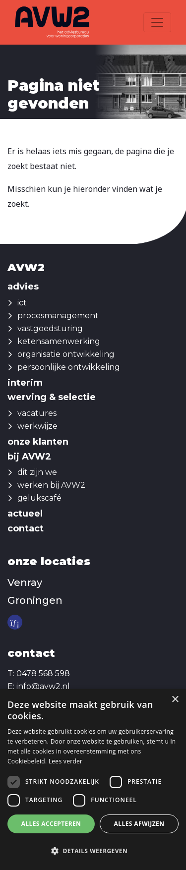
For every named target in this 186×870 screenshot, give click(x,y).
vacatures (37, 413)
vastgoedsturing (50, 328)
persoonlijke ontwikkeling (68, 367)
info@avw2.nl (43, 686)
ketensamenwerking (58, 341)
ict (22, 302)
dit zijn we (37, 472)
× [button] (175, 699)
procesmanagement (58, 315)
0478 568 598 (43, 673)
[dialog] (93, 779)
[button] (93, 851)
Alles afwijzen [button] (139, 823)
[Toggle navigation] (157, 22)
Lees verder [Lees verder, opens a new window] (66, 761)
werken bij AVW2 (51, 485)
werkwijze (37, 426)
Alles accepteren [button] (51, 823)
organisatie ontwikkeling (66, 354)
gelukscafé (39, 498)
